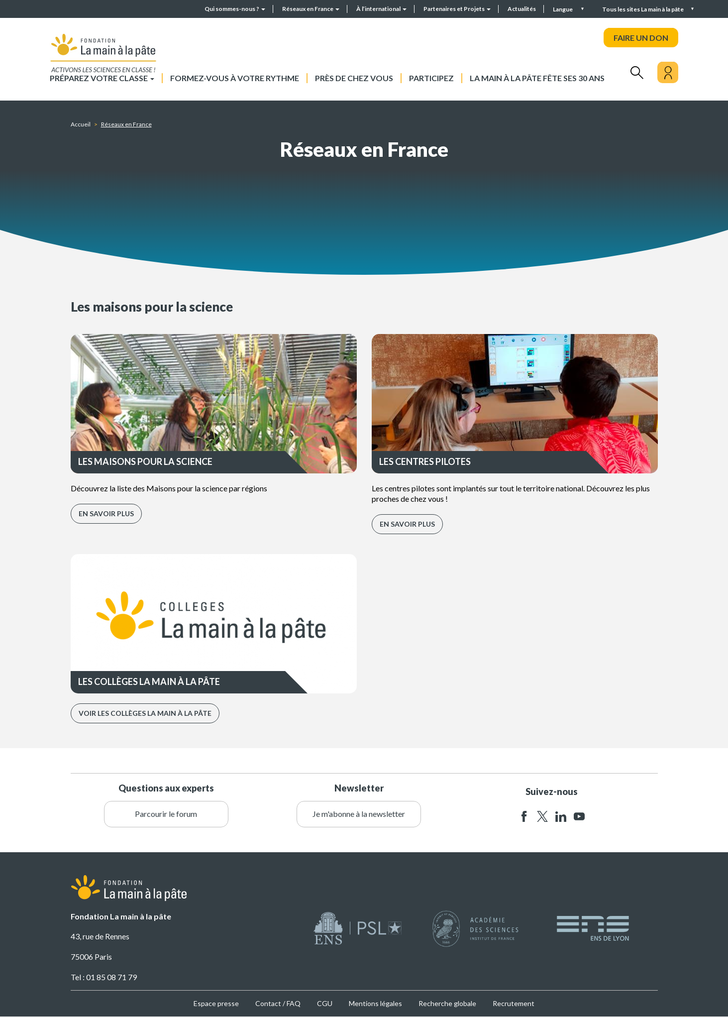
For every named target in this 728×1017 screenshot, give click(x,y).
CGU (324, 1003)
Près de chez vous (354, 78)
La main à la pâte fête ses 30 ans (537, 78)
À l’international (381, 8)
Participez (431, 78)
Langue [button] (563, 9)
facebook (524, 816)
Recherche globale (447, 1003)
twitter (542, 816)
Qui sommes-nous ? (235, 8)
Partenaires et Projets (457, 8)
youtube (579, 816)
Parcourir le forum (166, 813)
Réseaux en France (310, 8)
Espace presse (216, 1003)
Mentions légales (375, 1003)
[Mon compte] (667, 73)
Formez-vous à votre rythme (234, 78)
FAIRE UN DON (641, 37)
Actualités (522, 8)
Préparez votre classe (102, 78)
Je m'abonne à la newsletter (358, 813)
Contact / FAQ (278, 1003)
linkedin (560, 816)
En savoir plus (106, 513)
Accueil (81, 124)
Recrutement (513, 1003)
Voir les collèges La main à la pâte (145, 713)
